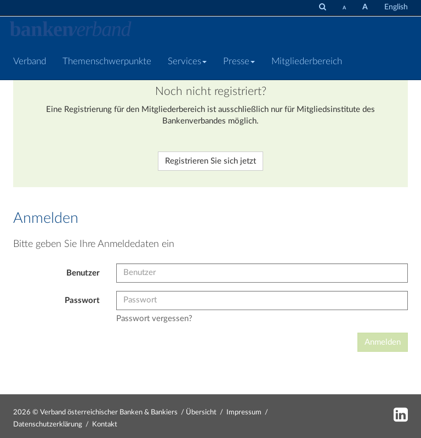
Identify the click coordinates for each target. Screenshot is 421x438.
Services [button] (187, 61)
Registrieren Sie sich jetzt (210, 161)
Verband (29, 61)
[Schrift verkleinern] (344, 7)
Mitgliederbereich (306, 61)
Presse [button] (239, 61)
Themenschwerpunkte (106, 61)
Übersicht (201, 412)
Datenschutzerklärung (47, 424)
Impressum (243, 412)
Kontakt (104, 424)
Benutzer (83, 273)
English (396, 7)
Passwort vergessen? (154, 319)
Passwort (82, 300)
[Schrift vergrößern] (365, 7)
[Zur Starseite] (70, 30)
